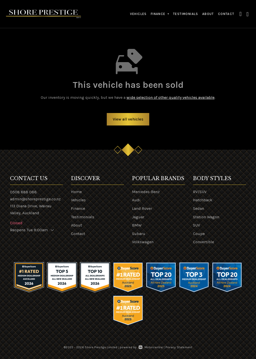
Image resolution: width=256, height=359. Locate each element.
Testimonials (185, 14)
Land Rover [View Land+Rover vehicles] (142, 208)
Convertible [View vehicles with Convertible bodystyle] (203, 241)
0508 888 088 (23, 192)
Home (76, 191)
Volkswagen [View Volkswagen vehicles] (143, 241)
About (208, 14)
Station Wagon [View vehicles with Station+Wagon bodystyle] (206, 217)
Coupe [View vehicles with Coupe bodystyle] (199, 233)
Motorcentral (150, 347)
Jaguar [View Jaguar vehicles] (138, 217)
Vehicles (138, 14)
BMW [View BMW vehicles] (137, 225)
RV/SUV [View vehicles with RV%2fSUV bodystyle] (199, 191)
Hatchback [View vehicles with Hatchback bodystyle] (202, 200)
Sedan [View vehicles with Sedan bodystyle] (198, 208)
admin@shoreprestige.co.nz (35, 199)
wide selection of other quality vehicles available (170, 97)
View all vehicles (128, 119)
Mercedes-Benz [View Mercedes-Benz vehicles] (146, 191)
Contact (226, 14)
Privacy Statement (179, 347)
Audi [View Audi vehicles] (136, 200)
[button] (240, 14)
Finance (78, 208)
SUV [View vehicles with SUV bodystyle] (196, 225)
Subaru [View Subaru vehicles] (138, 233)
